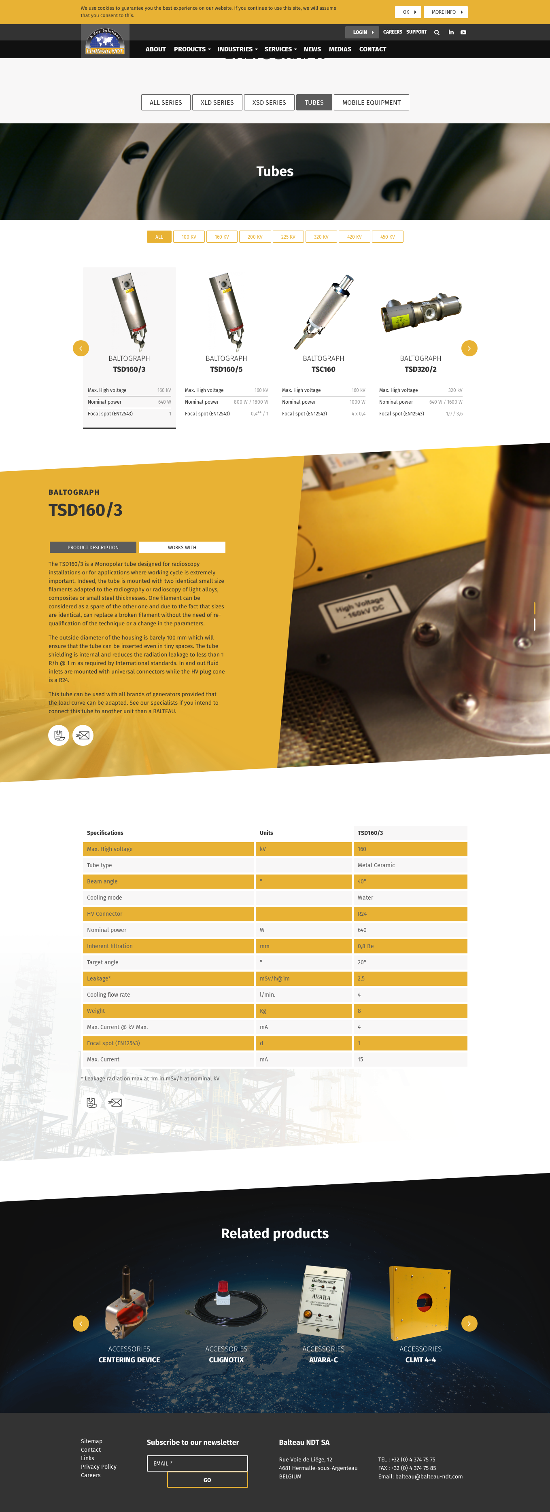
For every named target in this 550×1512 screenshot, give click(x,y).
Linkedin (451, 12)
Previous (81, 348)
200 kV (255, 236)
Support (416, 12)
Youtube (463, 12)
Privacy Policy (110, 1467)
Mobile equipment (371, 102)
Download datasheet (59, 735)
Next (469, 348)
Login (360, 12)
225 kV (288, 236)
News (312, 29)
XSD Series (269, 102)
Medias (340, 29)
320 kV (321, 236)
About (156, 29)
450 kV (387, 236)
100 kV (189, 236)
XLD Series (217, 102)
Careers (392, 12)
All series (166, 102)
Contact (372, 29)
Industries (235, 29)
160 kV (222, 236)
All (159, 236)
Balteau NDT (105, 21)
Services (278, 29)
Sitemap (110, 1441)
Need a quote (83, 735)
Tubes (314, 102)
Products (190, 29)
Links (110, 1458)
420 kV (354, 236)
